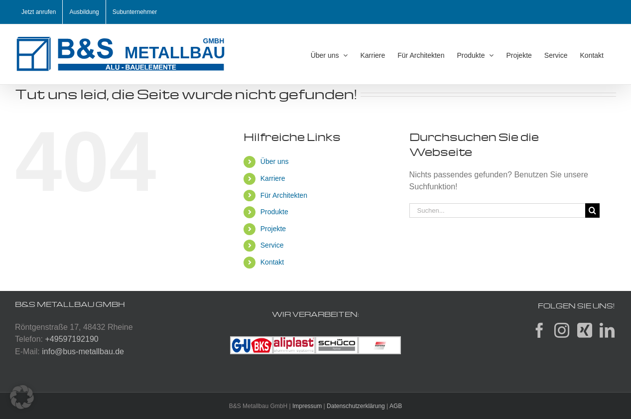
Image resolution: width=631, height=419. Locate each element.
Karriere (272, 178)
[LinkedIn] (607, 330)
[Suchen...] (497, 210)
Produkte (274, 212)
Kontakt (272, 262)
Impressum (307, 406)
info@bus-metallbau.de (83, 351)
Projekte (273, 229)
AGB (395, 406)
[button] (22, 397)
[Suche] (592, 210)
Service (272, 245)
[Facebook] (539, 330)
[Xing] (584, 330)
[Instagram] (561, 330)
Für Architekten (283, 195)
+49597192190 (71, 339)
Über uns (274, 161)
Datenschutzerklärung (356, 406)
